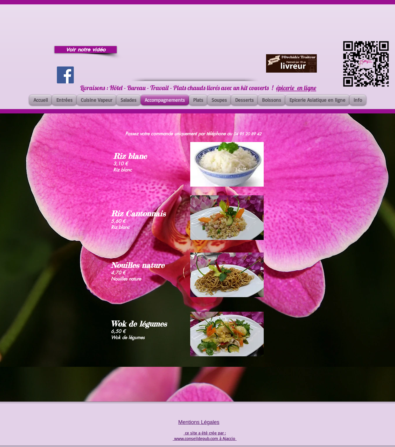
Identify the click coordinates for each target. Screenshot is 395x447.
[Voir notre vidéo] (86, 49)
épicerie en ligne (296, 88)
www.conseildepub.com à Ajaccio (205, 438)
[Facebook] (65, 74)
